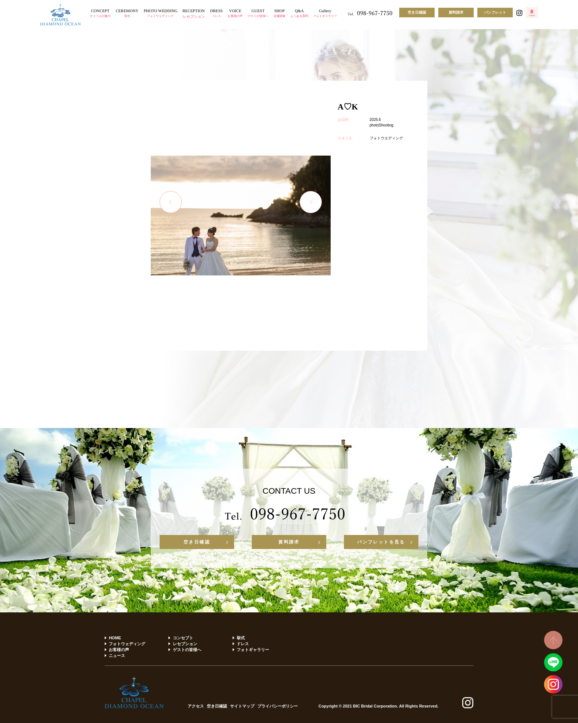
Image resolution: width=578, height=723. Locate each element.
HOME (115, 638)
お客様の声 (119, 649)
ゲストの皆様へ (187, 649)
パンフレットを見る (381, 542)
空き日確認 (417, 12)
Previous (171, 202)
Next (311, 202)
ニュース (117, 655)
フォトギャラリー (253, 649)
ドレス (243, 644)
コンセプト (183, 638)
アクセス (196, 706)
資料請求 (456, 12)
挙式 (241, 638)
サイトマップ (242, 706)
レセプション (185, 644)
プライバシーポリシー (277, 706)
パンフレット (495, 12)
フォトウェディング (127, 644)
